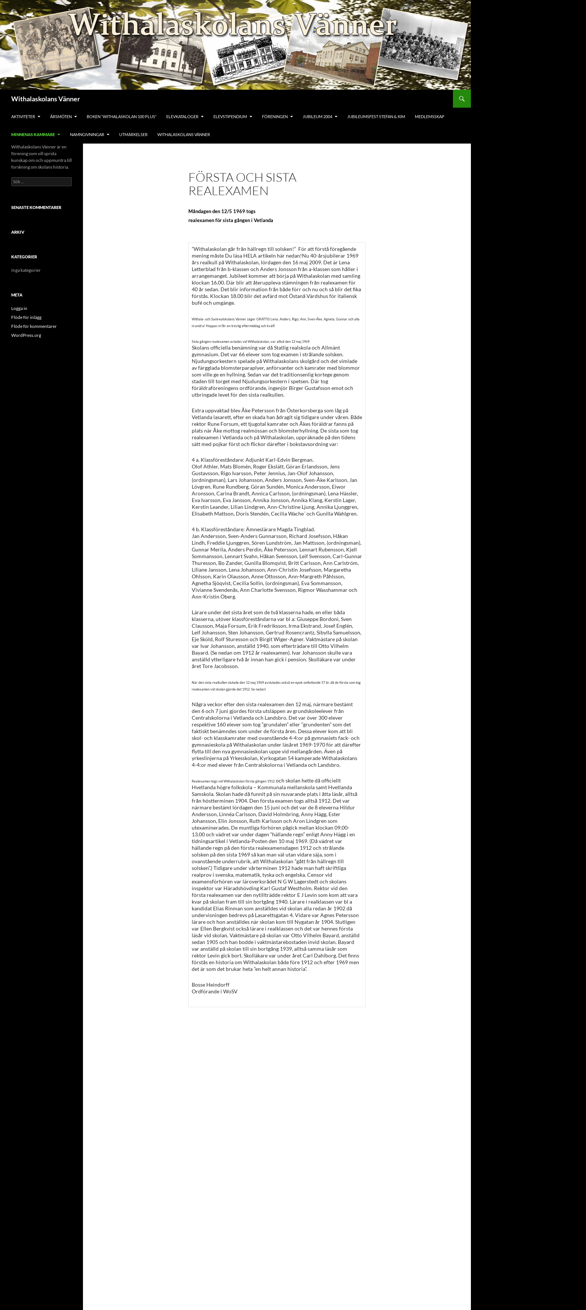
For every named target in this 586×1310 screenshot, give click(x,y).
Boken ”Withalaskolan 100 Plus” (122, 116)
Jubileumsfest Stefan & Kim (376, 116)
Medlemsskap (429, 116)
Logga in (19, 308)
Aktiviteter (23, 116)
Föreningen (275, 116)
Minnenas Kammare (33, 134)
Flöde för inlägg (26, 317)
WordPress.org (26, 335)
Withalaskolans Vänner (45, 99)
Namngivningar (87, 134)
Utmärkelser (133, 134)
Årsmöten (61, 116)
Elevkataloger (182, 116)
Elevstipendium (230, 116)
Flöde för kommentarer (34, 326)
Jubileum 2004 (317, 116)
